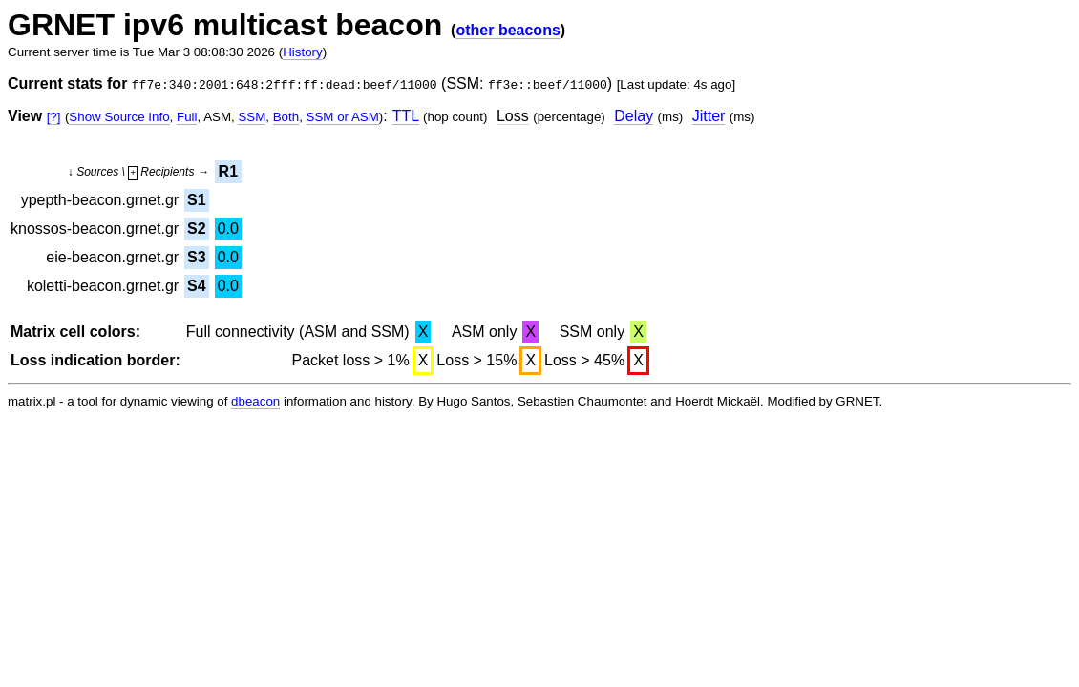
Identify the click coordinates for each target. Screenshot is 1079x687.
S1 (196, 200)
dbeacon (255, 401)
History (302, 52)
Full (187, 117)
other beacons (507, 30)
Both (286, 117)
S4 (196, 286)
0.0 (228, 228)
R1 (228, 171)
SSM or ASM (343, 117)
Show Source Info (119, 117)
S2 (196, 228)
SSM (251, 117)
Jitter (709, 116)
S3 (196, 257)
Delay (633, 116)
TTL (405, 116)
